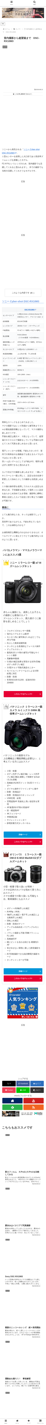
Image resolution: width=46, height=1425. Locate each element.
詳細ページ (23, 835)
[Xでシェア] (9, 1083)
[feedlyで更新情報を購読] (12, 1107)
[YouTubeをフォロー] (33, 1100)
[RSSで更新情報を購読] (33, 1107)
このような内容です (20, 293)
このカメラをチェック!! (23, 694)
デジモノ (12, 1413)
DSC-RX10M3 (30, 310)
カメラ (33, 1410)
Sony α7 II (33, 1413)
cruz (12, 1410)
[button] (37, 1090)
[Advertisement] (23, 121)
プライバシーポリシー (23, 1417)
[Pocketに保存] (9, 1090)
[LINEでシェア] (23, 1090)
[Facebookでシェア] (23, 1083)
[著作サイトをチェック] (12, 1100)
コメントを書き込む (23, 1351)
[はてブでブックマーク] (37, 1083)
